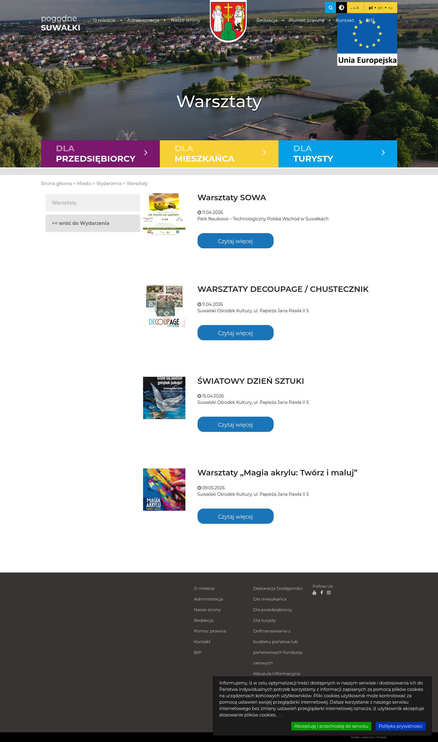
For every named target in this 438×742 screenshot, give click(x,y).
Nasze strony (185, 20)
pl (371, 7)
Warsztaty (137, 183)
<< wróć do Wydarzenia (81, 223)
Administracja (143, 20)
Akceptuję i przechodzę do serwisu (331, 726)
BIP (370, 20)
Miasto (84, 183)
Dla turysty (264, 620)
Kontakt (345, 20)
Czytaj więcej (235, 241)
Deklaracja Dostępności (278, 588)
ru (390, 7)
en (380, 7)
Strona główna (56, 183)
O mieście (104, 20)
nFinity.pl (381, 737)
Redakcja (267, 20)
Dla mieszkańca (269, 599)
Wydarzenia (108, 183)
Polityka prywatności (400, 726)
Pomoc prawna (306, 20)
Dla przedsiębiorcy (272, 609)
